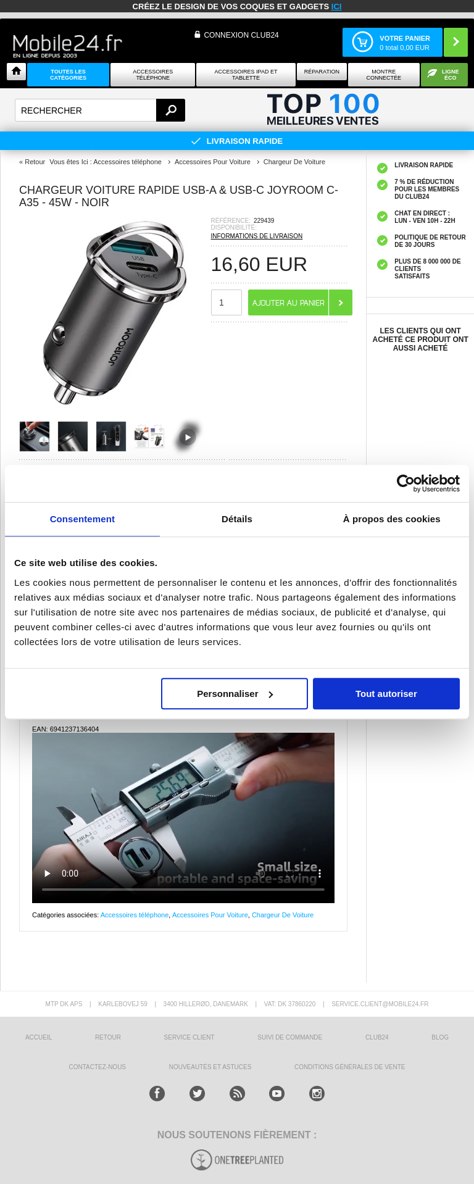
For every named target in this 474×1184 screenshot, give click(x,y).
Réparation (321, 72)
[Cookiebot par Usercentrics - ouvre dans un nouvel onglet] (406, 483)
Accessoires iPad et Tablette (246, 75)
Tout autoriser (386, 693)
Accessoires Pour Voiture (210, 915)
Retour (35, 161)
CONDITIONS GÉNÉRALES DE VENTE (349, 1067)
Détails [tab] (237, 519)
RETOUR (108, 1037)
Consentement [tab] (82, 519)
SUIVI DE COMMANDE (289, 1037)
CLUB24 (377, 1037)
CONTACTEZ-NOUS (97, 1067)
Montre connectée (384, 75)
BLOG (440, 1037)
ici (336, 6)
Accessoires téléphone (135, 915)
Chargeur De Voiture (283, 915)
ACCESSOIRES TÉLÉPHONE (153, 75)
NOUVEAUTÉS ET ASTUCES (210, 1067)
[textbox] (100, 110)
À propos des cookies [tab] (392, 519)
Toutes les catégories (68, 75)
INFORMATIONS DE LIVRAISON (257, 236)
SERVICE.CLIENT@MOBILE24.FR (379, 1004)
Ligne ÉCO (450, 75)
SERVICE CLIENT (189, 1037)
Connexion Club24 (241, 35)
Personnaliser (235, 693)
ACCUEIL (38, 1037)
